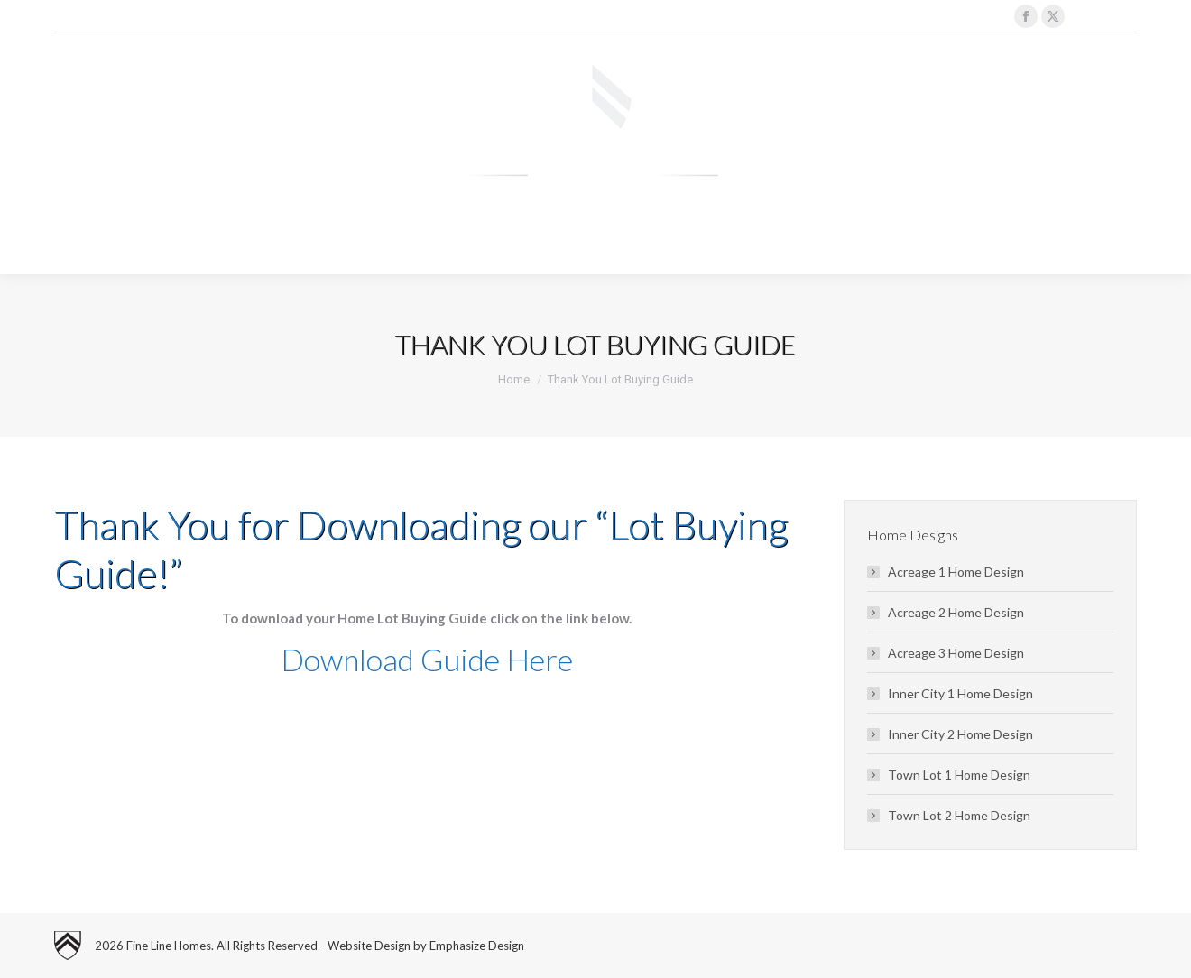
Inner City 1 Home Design (960, 693)
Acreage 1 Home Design (956, 571)
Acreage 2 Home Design (956, 612)
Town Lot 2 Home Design (959, 815)
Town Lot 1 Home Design (959, 774)
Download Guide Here (427, 659)
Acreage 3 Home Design (956, 652)
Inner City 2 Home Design (960, 734)
